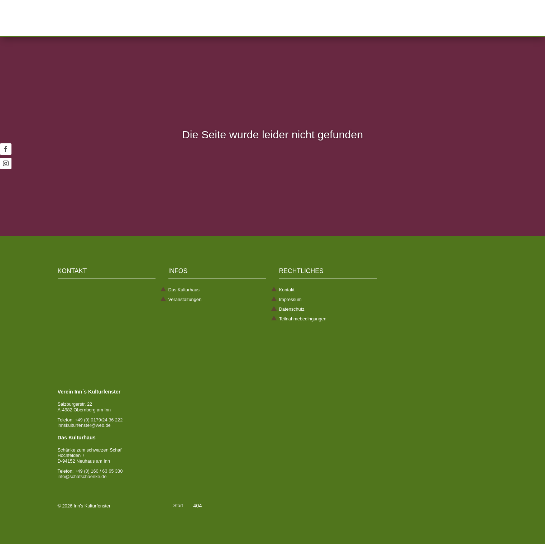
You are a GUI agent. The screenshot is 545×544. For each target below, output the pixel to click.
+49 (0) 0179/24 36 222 (99, 420)
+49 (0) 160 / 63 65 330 (99, 471)
